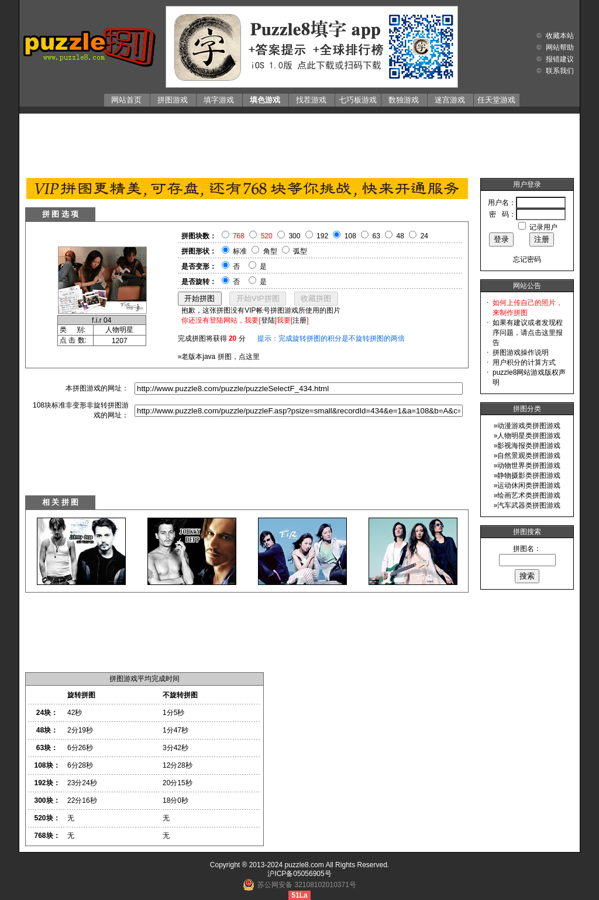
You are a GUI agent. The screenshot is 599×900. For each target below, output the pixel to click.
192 (322, 236)
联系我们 (560, 71)
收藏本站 (560, 36)
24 (424, 236)
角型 (270, 251)
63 (376, 236)
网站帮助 (560, 47)
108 (350, 236)
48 (400, 236)
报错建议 (560, 59)
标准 (240, 251)
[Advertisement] (299, 143)
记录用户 (543, 227)
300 (294, 236)
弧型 (300, 251)
